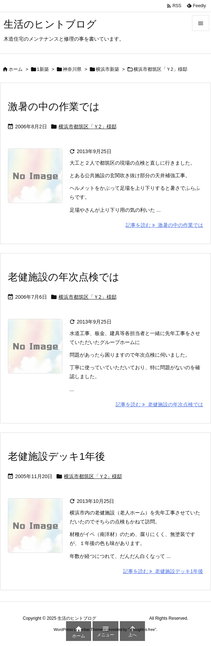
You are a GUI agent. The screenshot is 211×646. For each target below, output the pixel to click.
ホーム (16, 69)
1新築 (43, 69)
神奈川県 (72, 69)
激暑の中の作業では (54, 106)
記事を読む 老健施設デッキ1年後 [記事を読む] (163, 571)
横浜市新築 (107, 69)
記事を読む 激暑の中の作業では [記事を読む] (164, 225)
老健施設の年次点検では (63, 277)
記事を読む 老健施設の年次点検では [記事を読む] (159, 404)
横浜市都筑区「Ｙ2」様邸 (87, 126)
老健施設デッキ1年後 (56, 456)
